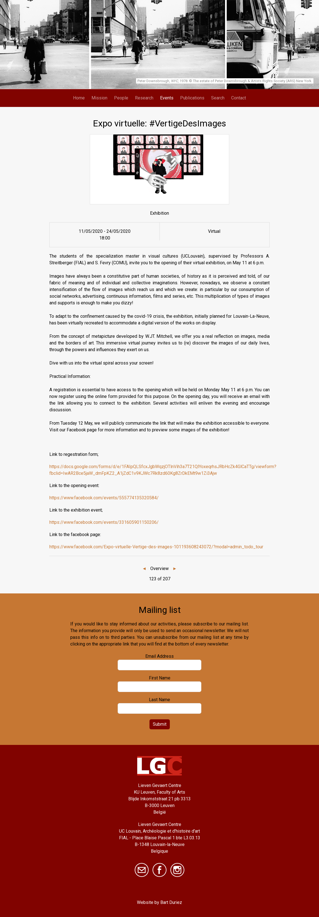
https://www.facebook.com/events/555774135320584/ (104, 497)
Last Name (159, 699)
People (121, 98)
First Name (159, 678)
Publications (192, 98)
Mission (99, 98)
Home (79, 98)
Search (217, 98)
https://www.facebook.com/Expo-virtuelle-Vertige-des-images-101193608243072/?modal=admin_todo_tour (156, 546)
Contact (238, 98)
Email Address (159, 656)
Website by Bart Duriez (159, 902)
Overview (159, 568)
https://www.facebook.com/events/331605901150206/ (104, 522)
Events (166, 98)
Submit (159, 724)
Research (144, 98)
